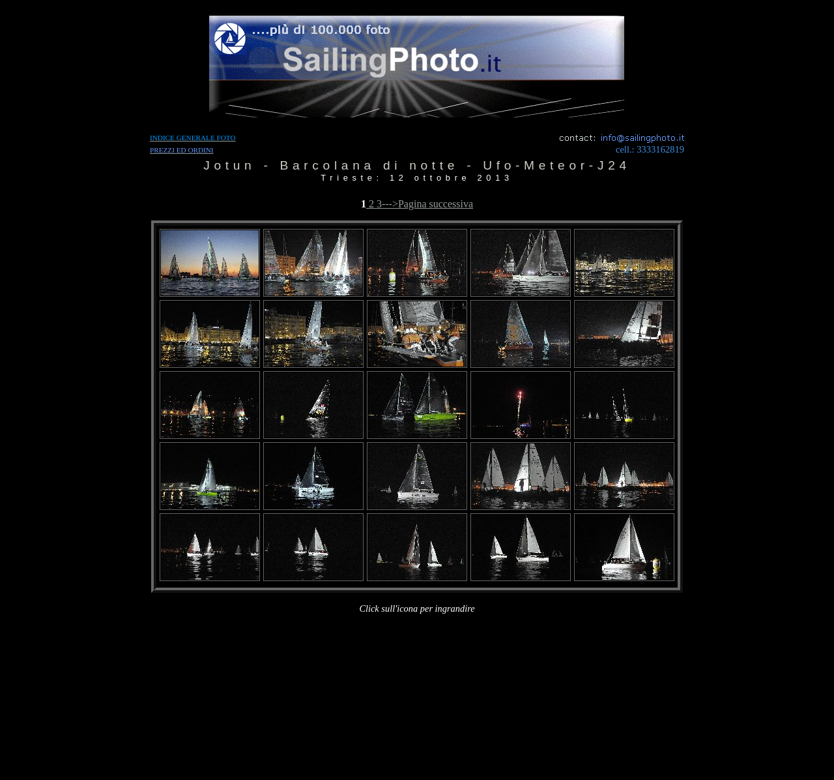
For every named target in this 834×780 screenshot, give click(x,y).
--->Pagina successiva (427, 203)
